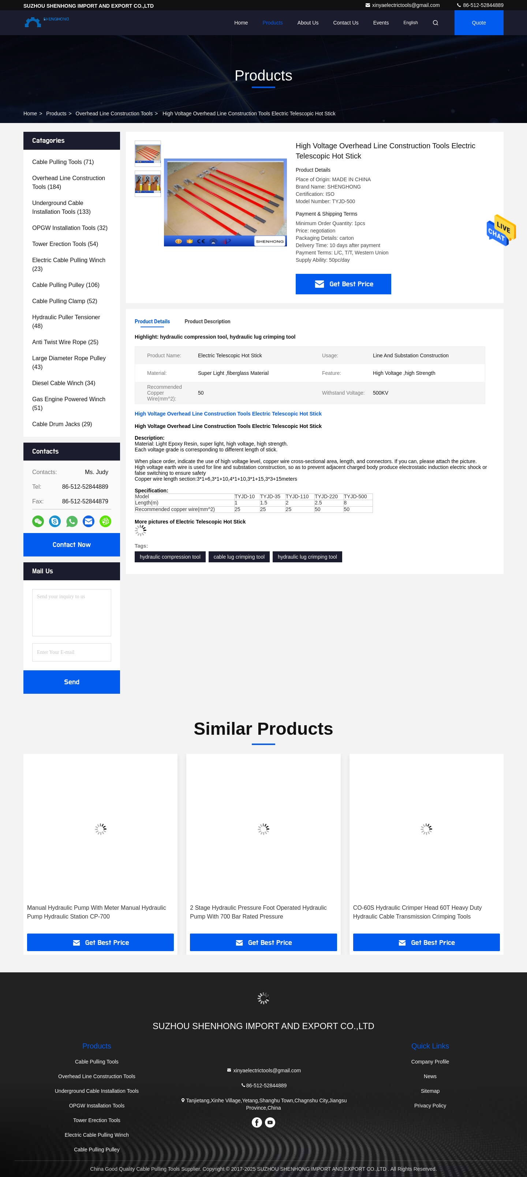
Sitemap (430, 1091)
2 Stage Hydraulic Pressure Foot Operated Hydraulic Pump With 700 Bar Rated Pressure (258, 912)
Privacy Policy (430, 1106)
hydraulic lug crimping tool (307, 557)
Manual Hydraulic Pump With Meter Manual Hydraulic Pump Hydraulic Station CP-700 (96, 912)
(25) (65, 342)
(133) (61, 207)
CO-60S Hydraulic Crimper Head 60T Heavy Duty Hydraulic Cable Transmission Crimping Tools (417, 912)
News (430, 1076)
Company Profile (430, 1062)
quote (479, 23)
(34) (64, 383)
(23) (68, 264)
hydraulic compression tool (170, 557)
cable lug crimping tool (239, 557)
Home (241, 23)
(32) (70, 228)
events (381, 23)
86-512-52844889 (480, 5)
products (56, 113)
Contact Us (345, 23)
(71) (63, 162)
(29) (62, 424)
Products (273, 23)
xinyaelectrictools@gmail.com (403, 5)
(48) (66, 321)
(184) (68, 182)
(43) (69, 362)
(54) (65, 244)
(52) (64, 301)
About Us (308, 23)
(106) (66, 285)
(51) (68, 403)
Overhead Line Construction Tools (114, 113)
